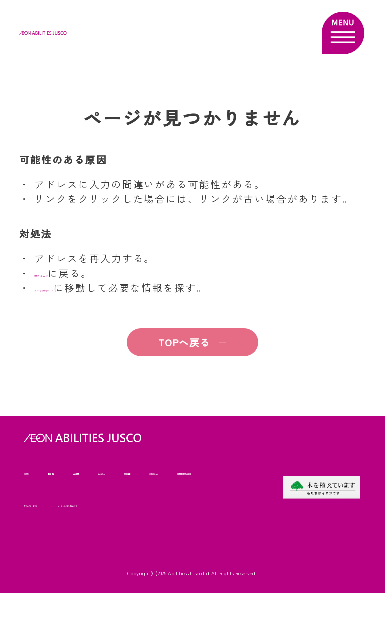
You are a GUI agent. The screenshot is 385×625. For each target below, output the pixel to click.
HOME (33, 472)
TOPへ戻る (172, 342)
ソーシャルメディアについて (66, 536)
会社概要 (119, 472)
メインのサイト (72, 287)
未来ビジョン (43, 504)
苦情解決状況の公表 (111, 504)
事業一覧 (74, 472)
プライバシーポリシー (192, 504)
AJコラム (164, 472)
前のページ (61, 273)
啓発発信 (211, 472)
